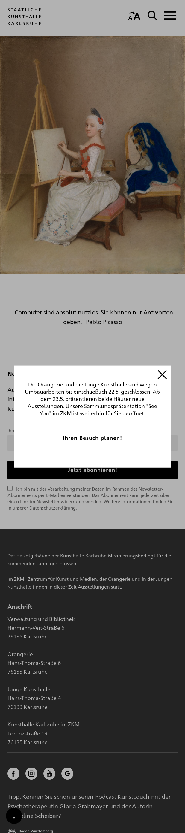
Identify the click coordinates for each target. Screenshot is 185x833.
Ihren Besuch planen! (92, 437)
